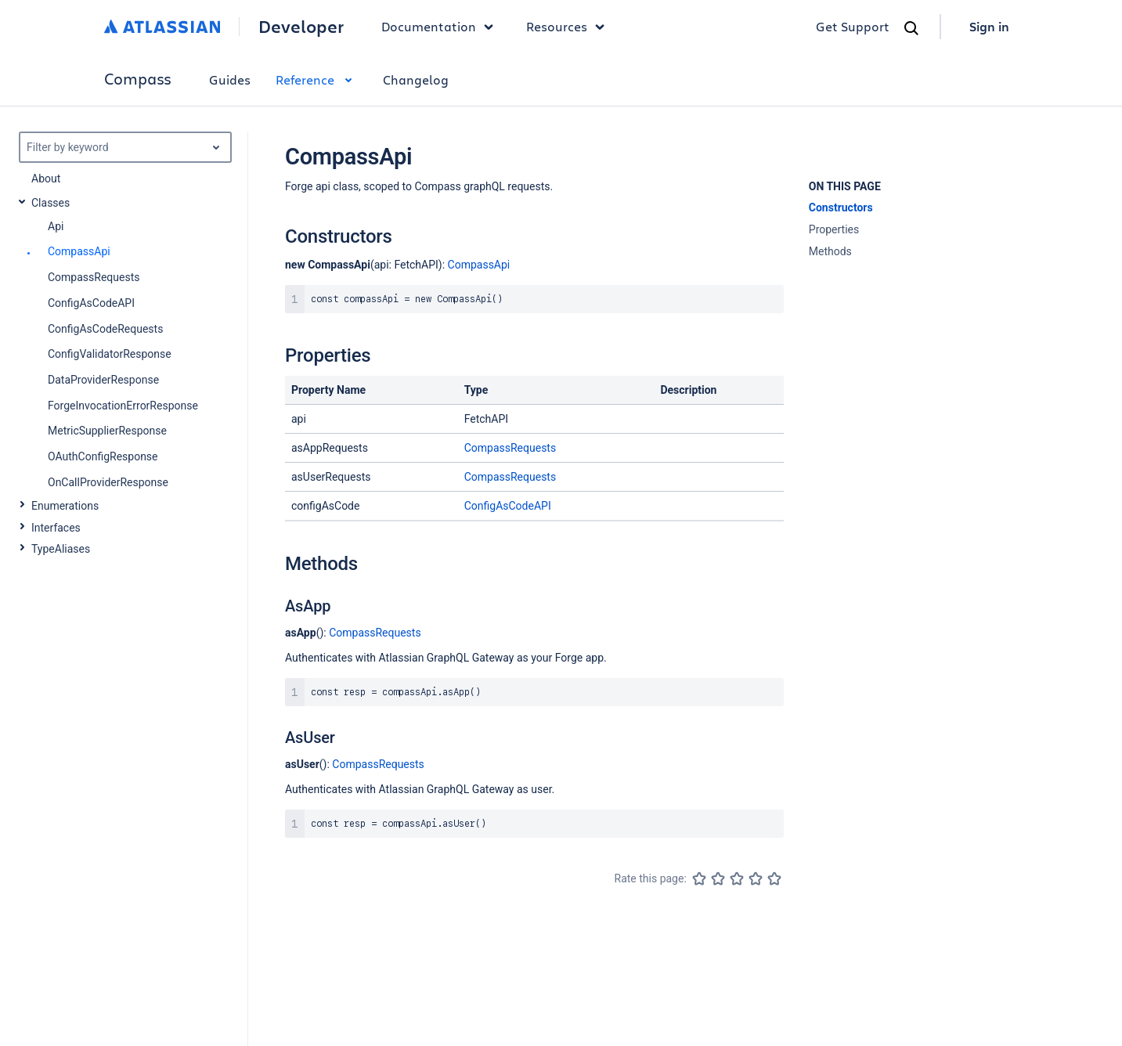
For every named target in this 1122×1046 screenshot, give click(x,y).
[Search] (911, 28)
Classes (50, 203)
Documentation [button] (441, 26)
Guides (230, 79)
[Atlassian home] (162, 26)
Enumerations (65, 506)
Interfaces (56, 527)
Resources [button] (569, 26)
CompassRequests (510, 448)
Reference (317, 79)
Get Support (852, 26)
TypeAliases (60, 549)
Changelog (416, 79)
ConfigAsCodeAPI (507, 506)
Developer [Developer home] (301, 26)
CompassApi (479, 264)
